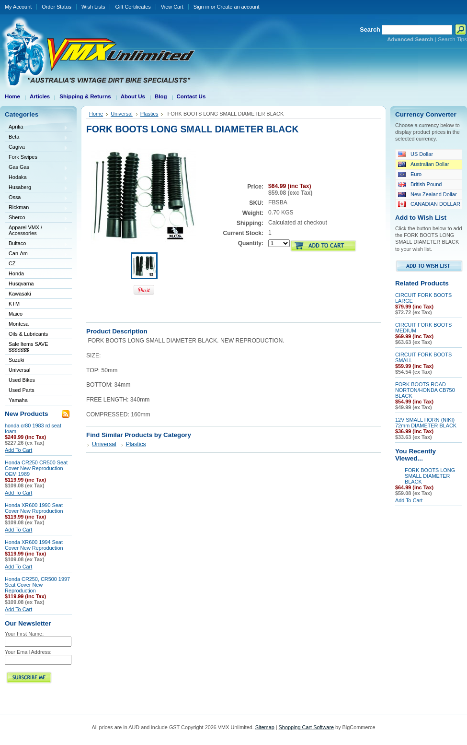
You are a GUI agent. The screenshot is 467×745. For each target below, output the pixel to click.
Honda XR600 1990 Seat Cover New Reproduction (34, 508)
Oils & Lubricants (28, 334)
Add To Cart (18, 450)
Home (96, 114)
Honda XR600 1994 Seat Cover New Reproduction (34, 545)
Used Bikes (22, 380)
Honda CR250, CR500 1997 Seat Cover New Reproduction (37, 584)
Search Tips (452, 39)
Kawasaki (36, 294)
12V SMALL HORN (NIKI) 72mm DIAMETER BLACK (425, 422)
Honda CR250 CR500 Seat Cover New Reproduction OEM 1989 (36, 468)
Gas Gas (36, 167)
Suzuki (36, 360)
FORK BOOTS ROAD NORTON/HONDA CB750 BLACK (425, 390)
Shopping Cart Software (306, 727)
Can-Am (36, 254)
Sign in (201, 7)
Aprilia (36, 127)
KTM (36, 304)
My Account (18, 7)
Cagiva (36, 147)
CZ (36, 264)
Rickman (36, 208)
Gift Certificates (132, 7)
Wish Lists (93, 7)
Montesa (36, 324)
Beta (36, 137)
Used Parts (21, 390)
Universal (36, 370)
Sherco (36, 218)
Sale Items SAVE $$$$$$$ (28, 347)
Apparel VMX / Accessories (36, 230)
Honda (36, 274)
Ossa (36, 197)
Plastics (149, 114)
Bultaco (36, 244)
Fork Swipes (23, 157)
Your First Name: (24, 634)
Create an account (238, 7)
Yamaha (36, 400)
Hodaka (36, 177)
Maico (36, 314)
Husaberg (36, 187)
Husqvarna (36, 284)
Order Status (56, 7)
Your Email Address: (28, 652)
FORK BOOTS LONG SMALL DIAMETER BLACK (430, 476)
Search (370, 29)
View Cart (172, 7)
